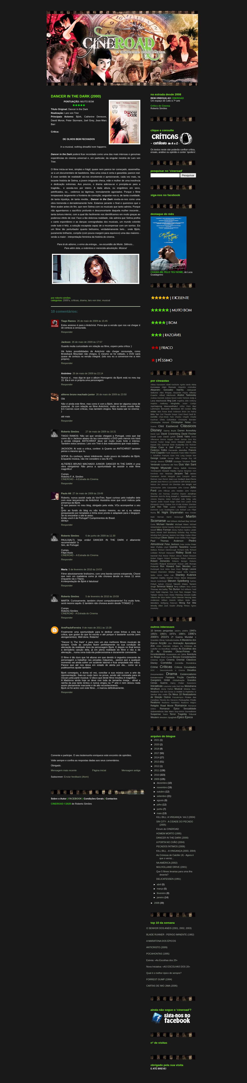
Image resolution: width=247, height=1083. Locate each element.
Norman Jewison (169, 535)
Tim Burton (174, 589)
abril (159, 884)
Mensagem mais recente (64, 770)
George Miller (174, 458)
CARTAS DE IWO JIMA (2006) (161, 985)
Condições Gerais (94, 798)
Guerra (163, 683)
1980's (182, 634)
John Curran (183, 488)
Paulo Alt (66, 493)
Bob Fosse (162, 412)
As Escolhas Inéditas (168, 649)
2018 (157, 748)
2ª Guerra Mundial (182, 637)
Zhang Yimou (183, 605)
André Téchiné (183, 398)
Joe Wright (186, 484)
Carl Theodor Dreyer (168, 414)
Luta (174, 686)
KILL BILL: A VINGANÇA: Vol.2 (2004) (175, 817)
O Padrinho (188, 691)
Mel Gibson (172, 521)
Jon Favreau (164, 494)
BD (152, 657)
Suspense (156, 714)
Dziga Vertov (170, 442)
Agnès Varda (185, 385)
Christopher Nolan (181, 422)
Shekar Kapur (175, 572)
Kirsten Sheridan (189, 504)
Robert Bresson (189, 556)
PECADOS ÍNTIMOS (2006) (170, 846)
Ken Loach (186, 502)
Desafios (191, 670)
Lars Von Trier (94, 300)
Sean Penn (176, 569)
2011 (157, 770)
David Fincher (188, 433)
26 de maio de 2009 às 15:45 (92, 321)
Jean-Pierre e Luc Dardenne (168, 482)
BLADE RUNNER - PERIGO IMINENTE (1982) (170, 934)
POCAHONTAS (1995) (157, 953)
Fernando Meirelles (177, 450)
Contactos (111, 798)
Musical (106, 300)
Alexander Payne (180, 393)
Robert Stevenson (188, 558)
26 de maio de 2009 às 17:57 (87, 342)
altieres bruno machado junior (78, 394)
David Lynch (169, 436)
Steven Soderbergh (159, 581)
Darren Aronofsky (187, 430)
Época (189, 717)
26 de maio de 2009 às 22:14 (88, 373)
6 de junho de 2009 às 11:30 (100, 535)
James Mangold (168, 476)
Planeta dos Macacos (169, 700)
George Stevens (157, 461)
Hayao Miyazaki (161, 467)
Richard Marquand (166, 553)
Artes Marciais (164, 646)
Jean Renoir (163, 479)
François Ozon (168, 456)
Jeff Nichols (185, 482)
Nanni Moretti (156, 532)
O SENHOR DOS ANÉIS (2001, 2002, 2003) (169, 928)
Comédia (166, 662)
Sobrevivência (157, 711)
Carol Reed (183, 414)
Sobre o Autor (58, 798)
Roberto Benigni (179, 561)
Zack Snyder (169, 606)
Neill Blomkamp (170, 532)
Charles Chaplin (182, 417)
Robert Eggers (157, 558)
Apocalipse (190, 643)
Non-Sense (168, 692)
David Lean (156, 436)
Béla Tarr (155, 414)
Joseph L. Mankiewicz (181, 496)
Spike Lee (169, 575)
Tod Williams (186, 589)
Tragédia (182, 714)
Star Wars (169, 711)
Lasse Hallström (178, 507)
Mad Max (180, 686)
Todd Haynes (162, 592)
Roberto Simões (70, 431)
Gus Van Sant (187, 464)
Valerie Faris (163, 595)
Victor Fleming (176, 595)
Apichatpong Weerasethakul (164, 406)
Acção (163, 643)
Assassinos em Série (176, 654)
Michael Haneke (165, 524)
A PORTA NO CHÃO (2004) (170, 842)
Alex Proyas (165, 392)
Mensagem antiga (131, 770)
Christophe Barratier (187, 420)
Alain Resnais (169, 387)
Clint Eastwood (168, 426)
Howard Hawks (169, 471)
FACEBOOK (75, 798)
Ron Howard (167, 566)
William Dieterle (168, 600)
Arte (153, 646)
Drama (83, 300)
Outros (167, 697)
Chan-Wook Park (166, 417)
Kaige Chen (175, 502)
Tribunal (192, 714)
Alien (170, 643)
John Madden (177, 491)
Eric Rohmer (190, 445)
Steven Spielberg (178, 580)
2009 (157, 779)
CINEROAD (57, 803)
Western (155, 717)
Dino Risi (192, 439)
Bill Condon (186, 409)
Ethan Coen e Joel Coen (166, 447)
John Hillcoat (163, 491)
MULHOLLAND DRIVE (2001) (171, 867)
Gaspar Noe (191, 456)
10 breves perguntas (162, 630)
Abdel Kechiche (172, 385)
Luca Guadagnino (166, 510)
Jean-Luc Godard (177, 479)
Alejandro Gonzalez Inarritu (167, 389)
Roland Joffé (183, 564)
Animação (178, 643)
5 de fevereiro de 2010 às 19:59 (102, 596)
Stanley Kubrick (185, 574)
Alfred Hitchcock (167, 395)
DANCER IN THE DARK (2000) (76, 96)
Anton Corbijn (189, 403)
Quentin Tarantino (178, 547)
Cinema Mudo (158, 660)
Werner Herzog (184, 597)
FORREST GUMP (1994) (159, 979)
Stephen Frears (173, 578)
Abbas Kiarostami (158, 385)
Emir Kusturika (177, 444)
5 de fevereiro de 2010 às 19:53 (85, 569)
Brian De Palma (189, 412)
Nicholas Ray (183, 532)
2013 (157, 761)
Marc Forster (190, 513)
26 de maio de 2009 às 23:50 (111, 394)
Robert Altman (175, 556)
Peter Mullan (185, 544)
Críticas (75, 300)
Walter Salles (170, 597)
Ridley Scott (183, 552)
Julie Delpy (186, 499)
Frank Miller (184, 453)
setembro (162, 796)
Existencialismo (188, 674)
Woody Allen (157, 605)
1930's (185, 631)
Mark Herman (157, 517)
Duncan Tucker (157, 442)
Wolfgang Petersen (169, 603)
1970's (172, 634)
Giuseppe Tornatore (182, 461)
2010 (157, 775)
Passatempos (177, 697)
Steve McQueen (188, 578)
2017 (157, 753)
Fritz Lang (180, 456)
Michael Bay (183, 521)
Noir (161, 692)
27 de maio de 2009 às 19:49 (87, 493)
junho (160, 809)
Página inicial (99, 770)
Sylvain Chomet (165, 584)
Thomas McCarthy (159, 589)
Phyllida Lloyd (162, 547)
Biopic (157, 657)
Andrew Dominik (157, 398)
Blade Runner (166, 657)
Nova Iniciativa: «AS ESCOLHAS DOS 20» (168, 966)
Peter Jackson (172, 544)
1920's (178, 631)
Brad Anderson (174, 412)
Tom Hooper (185, 592)
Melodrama (190, 686)
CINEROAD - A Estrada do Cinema (79, 613)
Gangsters (156, 680)
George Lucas (158, 458)
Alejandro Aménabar (187, 387)
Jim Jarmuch (162, 484)
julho (159, 804)
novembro (162, 787)
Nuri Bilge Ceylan (184, 535)
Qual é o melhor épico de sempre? (163, 973)
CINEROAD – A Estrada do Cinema (79, 479)
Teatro (165, 714)
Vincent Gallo (190, 595)
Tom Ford (173, 592)
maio (159, 813)
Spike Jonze (156, 575)
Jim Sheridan (174, 484)
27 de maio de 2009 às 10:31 (101, 431)
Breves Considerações (184, 657)
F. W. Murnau (189, 447)
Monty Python (177, 530)
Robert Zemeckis (160, 561)
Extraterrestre (157, 677)
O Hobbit (178, 691)
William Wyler (184, 600)
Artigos (175, 646)
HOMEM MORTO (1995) (168, 833)
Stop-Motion (179, 711)
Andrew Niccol (171, 398)
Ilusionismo (191, 683)
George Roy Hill (188, 458)
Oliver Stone (167, 537)
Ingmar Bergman (184, 471)
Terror (173, 714)
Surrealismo (190, 711)
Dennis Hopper (166, 439)
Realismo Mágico (188, 703)
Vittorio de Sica (158, 597)
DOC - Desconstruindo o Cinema (168, 670)
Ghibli (168, 461)
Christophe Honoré (160, 422)
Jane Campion (183, 476)
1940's (193, 630)
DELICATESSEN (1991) (168, 879)
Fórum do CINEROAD (167, 829)
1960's (163, 634)
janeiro (160, 897)
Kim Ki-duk (176, 504)
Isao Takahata (166, 474)
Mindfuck (155, 689)
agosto (160, 800)
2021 (157, 740)
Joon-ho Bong (164, 496)
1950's (154, 634)
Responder (67, 332)
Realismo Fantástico (171, 703)
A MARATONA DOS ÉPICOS (161, 941)
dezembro (162, 783)
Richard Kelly (183, 550)
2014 (157, 757)
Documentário (157, 674)
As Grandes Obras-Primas (173, 651)
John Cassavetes (169, 488)
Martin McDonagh (175, 517)
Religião (155, 705)
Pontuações (183, 700)
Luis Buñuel (181, 510)
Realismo (155, 702)
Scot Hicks (165, 569)
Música (187, 689)
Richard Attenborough (167, 550)
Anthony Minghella (170, 403)
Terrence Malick (165, 586)
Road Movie (166, 705)
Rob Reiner (163, 556)
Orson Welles (180, 538)
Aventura (191, 654)
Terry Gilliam (179, 586)
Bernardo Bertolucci (170, 409)
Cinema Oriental (175, 659)
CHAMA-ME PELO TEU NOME (167, 272)
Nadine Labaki (190, 530)
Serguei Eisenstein (159, 572)
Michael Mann (182, 524)
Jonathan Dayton (178, 494)
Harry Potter (177, 683)
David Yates (183, 436)
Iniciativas (157, 686)
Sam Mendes (183, 566)
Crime (154, 667)
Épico (180, 717)
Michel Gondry (168, 527)
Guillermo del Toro (169, 464)
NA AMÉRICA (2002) (166, 862)
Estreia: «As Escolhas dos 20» (161, 960)
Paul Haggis (191, 538)
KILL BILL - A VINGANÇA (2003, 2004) (176, 851)
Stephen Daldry (158, 578)
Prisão (193, 700)
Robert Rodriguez (172, 558)
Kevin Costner (166, 504)
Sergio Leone (189, 569)
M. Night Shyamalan (170, 512)
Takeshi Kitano (180, 584)
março (160, 888)
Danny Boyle (170, 430)
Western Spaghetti (168, 717)
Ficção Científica (186, 677)
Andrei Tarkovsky (186, 395)
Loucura (167, 686)
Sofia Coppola (190, 572)
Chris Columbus (168, 419)
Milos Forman (164, 529)
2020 (157, 744)
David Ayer (155, 434)
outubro (161, 791)
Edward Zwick (184, 442)
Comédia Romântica (185, 663)
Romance (181, 705)
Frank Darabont (171, 453)
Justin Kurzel (163, 502)
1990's (192, 633)
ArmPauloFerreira (71, 627)
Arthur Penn (185, 406)
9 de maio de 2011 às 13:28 (96, 627)
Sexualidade (190, 708)
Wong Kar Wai (187, 603)
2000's (66, 300)
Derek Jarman (180, 439)
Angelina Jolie (183, 401)
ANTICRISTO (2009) (156, 947)
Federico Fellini (159, 450)
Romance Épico (169, 708)
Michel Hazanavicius (183, 527)
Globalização (179, 680)
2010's (165, 636)
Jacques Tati (181, 473)
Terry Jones (191, 587)
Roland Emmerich (168, 564)
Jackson (65, 342)
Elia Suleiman (163, 445)
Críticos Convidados (185, 667)
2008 (157, 903)
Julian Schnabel (173, 499)
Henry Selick (179, 468)
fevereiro (162, 893)
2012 (157, 766)
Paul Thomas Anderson (167, 540)
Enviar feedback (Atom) (76, 776)
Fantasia (170, 677)
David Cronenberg (170, 433)
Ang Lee (171, 400)
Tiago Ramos (68, 321)
